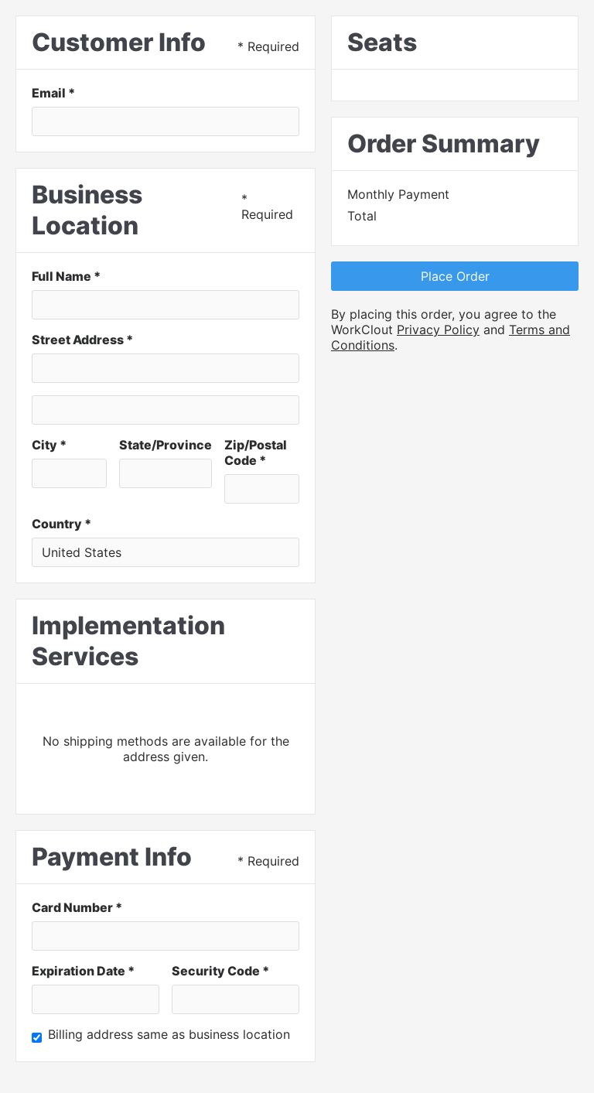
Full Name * (66, 276)
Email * (53, 93)
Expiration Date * (83, 971)
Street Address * (82, 339)
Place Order (455, 276)
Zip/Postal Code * (255, 452)
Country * (61, 523)
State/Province (165, 445)
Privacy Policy (438, 329)
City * (49, 445)
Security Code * (220, 971)
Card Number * (77, 907)
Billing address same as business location (169, 1034)
